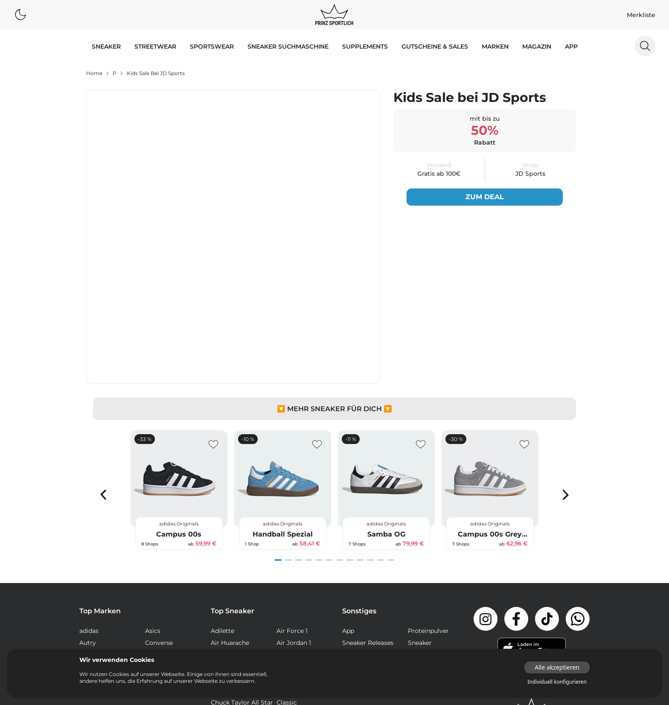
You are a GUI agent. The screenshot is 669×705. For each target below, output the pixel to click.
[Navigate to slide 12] (391, 443)
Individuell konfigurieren (557, 682)
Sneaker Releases (367, 526)
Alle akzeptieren (557, 667)
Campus (288, 574)
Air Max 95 (226, 550)
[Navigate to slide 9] (360, 443)
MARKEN (495, 46)
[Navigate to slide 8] (350, 443)
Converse (159, 526)
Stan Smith (293, 646)
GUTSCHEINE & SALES (434, 46)
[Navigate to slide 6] (329, 443)
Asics (152, 514)
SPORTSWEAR (212, 46)
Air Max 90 (292, 538)
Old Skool (290, 622)
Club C (220, 598)
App (571, 46)
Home (94, 73)
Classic (286, 586)
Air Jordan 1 (293, 526)
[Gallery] (334, 373)
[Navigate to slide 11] (380, 443)
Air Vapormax (231, 574)
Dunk (219, 610)
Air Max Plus (229, 562)
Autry (87, 526)
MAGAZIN (536, 46)
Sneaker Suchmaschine (288, 46)
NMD (218, 622)
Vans (86, 562)
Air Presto (291, 562)
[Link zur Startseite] (532, 592)
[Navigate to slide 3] (299, 443)
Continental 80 (298, 598)
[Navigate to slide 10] (370, 443)
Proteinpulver (428, 514)
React (219, 634)
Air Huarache (230, 526)
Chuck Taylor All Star (242, 586)
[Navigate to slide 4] (309, 443)
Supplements (365, 46)
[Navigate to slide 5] (319, 443)
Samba (286, 634)
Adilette (222, 514)
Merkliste (641, 15)
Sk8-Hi (220, 646)
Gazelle (287, 610)
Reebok (156, 550)
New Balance (98, 538)
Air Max (222, 538)
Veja (151, 562)
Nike (151, 538)
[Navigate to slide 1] (278, 443)
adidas (89, 514)
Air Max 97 (292, 550)
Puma (88, 550)
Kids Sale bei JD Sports (156, 73)
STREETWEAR (155, 46)
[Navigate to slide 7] (339, 443)
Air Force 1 (292, 514)
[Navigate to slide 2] (288, 443)
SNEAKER (106, 46)
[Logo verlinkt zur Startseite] (334, 14)
